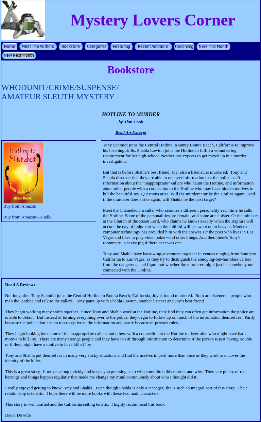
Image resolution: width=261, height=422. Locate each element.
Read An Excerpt (130, 132)
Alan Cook (133, 121)
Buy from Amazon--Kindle (27, 216)
